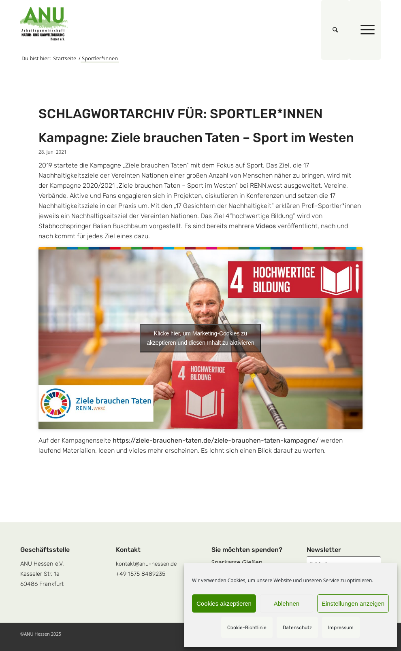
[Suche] (335, 30)
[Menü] (365, 30)
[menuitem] (335, 30)
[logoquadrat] (44, 24)
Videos (266, 226)
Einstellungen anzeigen (353, 603)
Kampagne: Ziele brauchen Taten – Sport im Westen (196, 137)
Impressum (341, 627)
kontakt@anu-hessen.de (146, 563)
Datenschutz (297, 627)
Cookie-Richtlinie (247, 627)
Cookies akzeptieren (224, 603)
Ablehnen (286, 603)
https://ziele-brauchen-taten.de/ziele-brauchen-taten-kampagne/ (216, 440)
